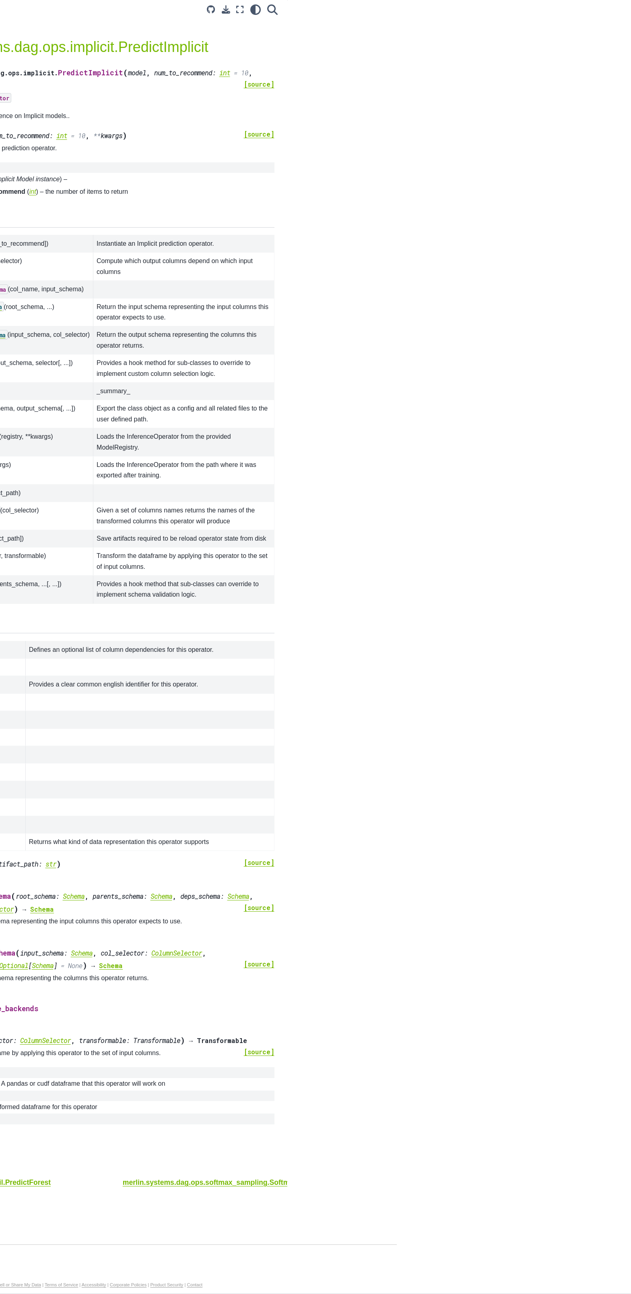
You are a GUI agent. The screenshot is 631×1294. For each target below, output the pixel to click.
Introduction (58, 77)
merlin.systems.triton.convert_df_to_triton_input (94, 290)
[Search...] (94, 44)
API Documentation (69, 103)
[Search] (474, 9)
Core (49, 362)
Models (52, 349)
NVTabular (56, 374)
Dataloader (57, 400)
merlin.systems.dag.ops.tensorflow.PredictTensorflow (94, 155)
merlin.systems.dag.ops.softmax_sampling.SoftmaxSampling (93, 223)
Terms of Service (306, 1284)
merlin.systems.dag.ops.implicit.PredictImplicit (93, 200)
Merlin (50, 413)
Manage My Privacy (203, 1284)
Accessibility (338, 1284)
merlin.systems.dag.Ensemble (87, 115)
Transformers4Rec (67, 387)
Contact (439, 1284)
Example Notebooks (69, 90)
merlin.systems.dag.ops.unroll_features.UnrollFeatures (93, 267)
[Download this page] (428, 9)
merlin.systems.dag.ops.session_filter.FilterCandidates (93, 245)
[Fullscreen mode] (442, 9)
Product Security (411, 1284)
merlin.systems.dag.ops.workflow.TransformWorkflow (94, 133)
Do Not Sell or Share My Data (256, 1284)
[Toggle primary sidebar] (159, 9)
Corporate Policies (373, 1284)
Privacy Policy (166, 1284)
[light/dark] (457, 9)
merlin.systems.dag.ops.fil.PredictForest (94, 178)
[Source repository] (413, 9)
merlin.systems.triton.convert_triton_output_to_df (94, 312)
